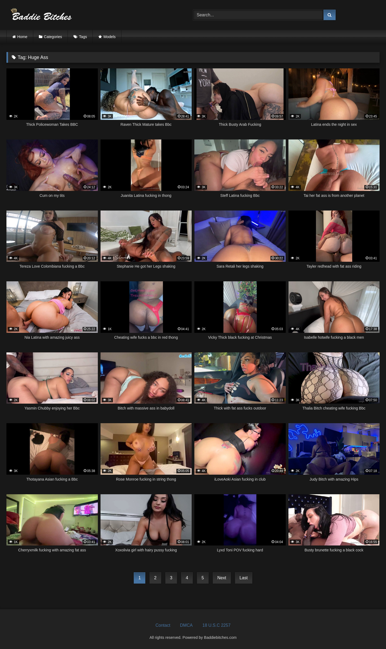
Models (109, 37)
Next (221, 578)
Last (244, 578)
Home (22, 37)
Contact (162, 625)
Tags (83, 37)
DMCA (186, 625)
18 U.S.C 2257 (216, 625)
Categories (53, 37)
